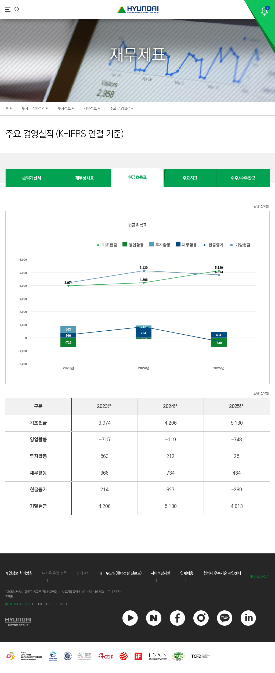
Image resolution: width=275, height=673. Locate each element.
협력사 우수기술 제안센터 (222, 573)
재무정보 (90, 109)
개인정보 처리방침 (18, 573)
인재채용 (186, 573)
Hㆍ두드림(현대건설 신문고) (121, 573)
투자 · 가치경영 (33, 109)
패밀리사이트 (260, 577)
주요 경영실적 (120, 109)
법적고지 (83, 573)
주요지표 (190, 178)
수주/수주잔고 (243, 178)
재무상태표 (84, 178)
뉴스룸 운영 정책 (54, 573)
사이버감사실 (160, 573)
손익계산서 (31, 178)
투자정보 (64, 109)
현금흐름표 (137, 177)
